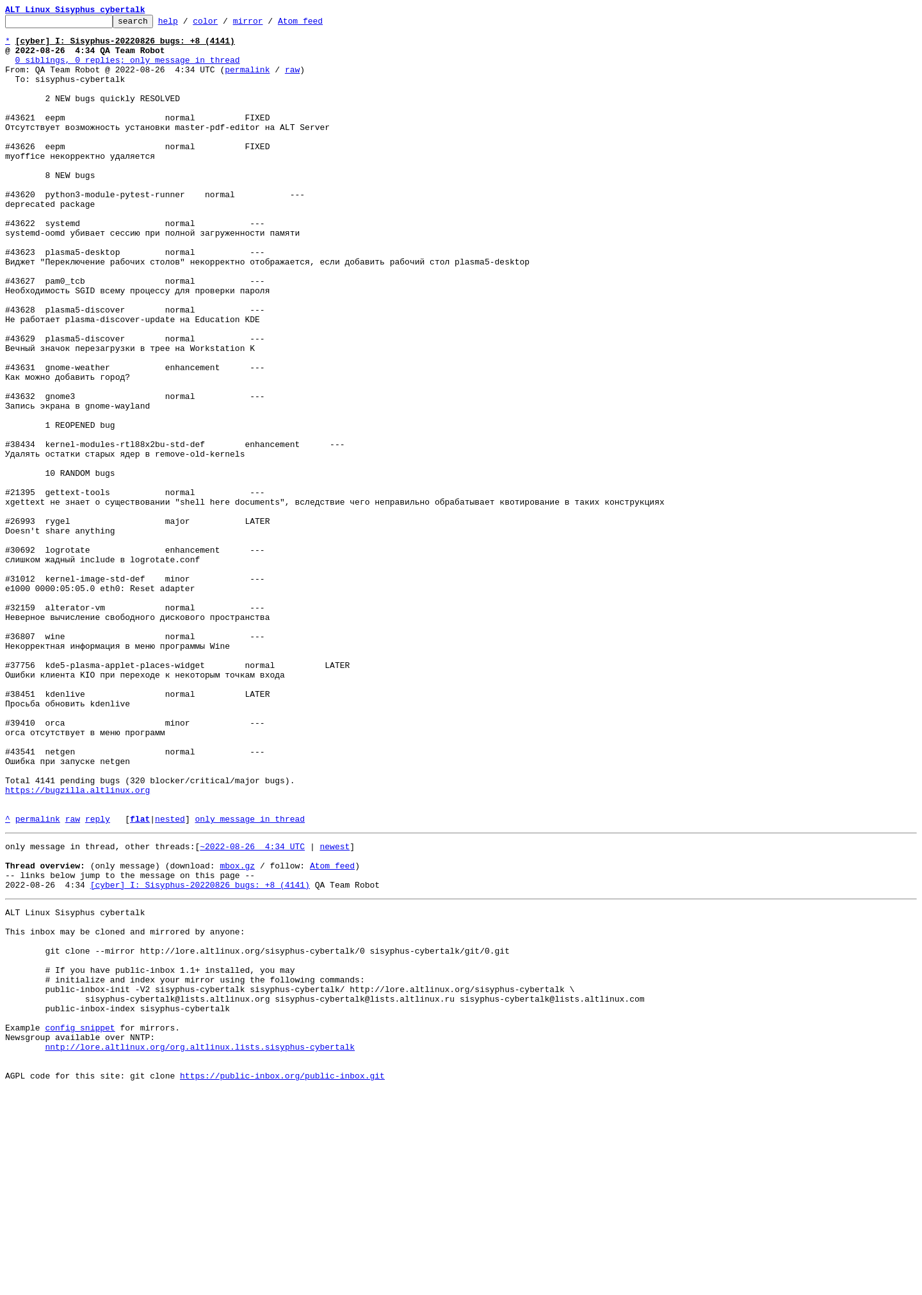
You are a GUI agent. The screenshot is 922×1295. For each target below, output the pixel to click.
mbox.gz (237, 1032)
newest (334, 1009)
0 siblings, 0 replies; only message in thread (127, 69)
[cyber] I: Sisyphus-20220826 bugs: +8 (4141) (200, 1055)
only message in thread (250, 980)
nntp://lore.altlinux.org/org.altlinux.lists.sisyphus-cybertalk (200, 1246)
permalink (247, 80)
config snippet (80, 1223)
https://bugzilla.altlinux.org (77, 945)
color (225, 24)
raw (292, 80)
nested (170, 980)
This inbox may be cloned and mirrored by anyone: (125, 1108)
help (188, 24)
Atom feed (320, 24)
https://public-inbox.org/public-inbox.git (282, 1281)
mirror (268, 24)
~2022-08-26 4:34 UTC (252, 1009)
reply (97, 980)
